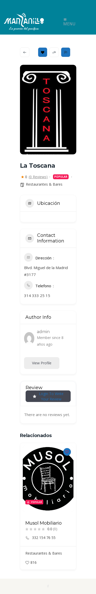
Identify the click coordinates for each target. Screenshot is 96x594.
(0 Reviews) (38, 177)
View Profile (41, 362)
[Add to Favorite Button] (67, 452)
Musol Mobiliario (43, 523)
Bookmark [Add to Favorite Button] (43, 52)
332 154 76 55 (44, 537)
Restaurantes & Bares (44, 184)
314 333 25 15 (37, 295)
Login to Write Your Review (48, 396)
